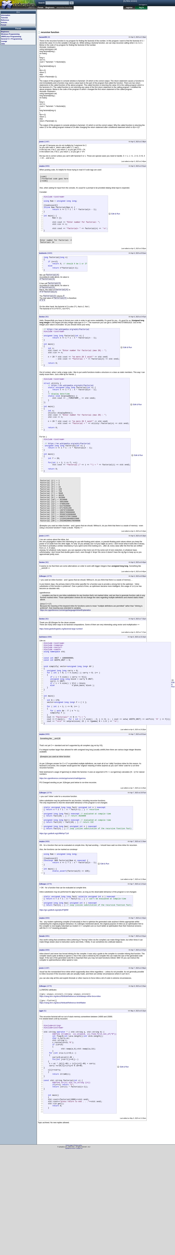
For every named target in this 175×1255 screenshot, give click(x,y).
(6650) (44, 166)
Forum (40, 7)
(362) (44, 335)
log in (141, 7)
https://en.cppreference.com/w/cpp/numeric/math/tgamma (62, 850)
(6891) (44, 1020)
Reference (5, 20)
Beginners (49, 7)
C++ (18, 12)
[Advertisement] (48, 19)
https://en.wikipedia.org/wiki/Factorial (68, 348)
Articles (4, 22)
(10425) (45, 264)
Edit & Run (114, 219)
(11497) (44, 142)
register (129, 7)
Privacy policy (78, 1249)
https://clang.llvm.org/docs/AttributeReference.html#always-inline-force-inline (70, 1080)
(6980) (45, 691)
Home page (69, 1249)
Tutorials (4, 18)
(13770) (45, 630)
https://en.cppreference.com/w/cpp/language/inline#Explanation (65, 665)
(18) (44, 37)
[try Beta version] (130, 1)
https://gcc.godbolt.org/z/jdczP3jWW (53, 994)
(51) (42, 1095)
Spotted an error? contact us (73, 1252)
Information (5, 15)
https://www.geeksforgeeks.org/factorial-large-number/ (61, 683)
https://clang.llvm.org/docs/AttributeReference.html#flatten (62, 1087)
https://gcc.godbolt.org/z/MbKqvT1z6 (54, 911)
